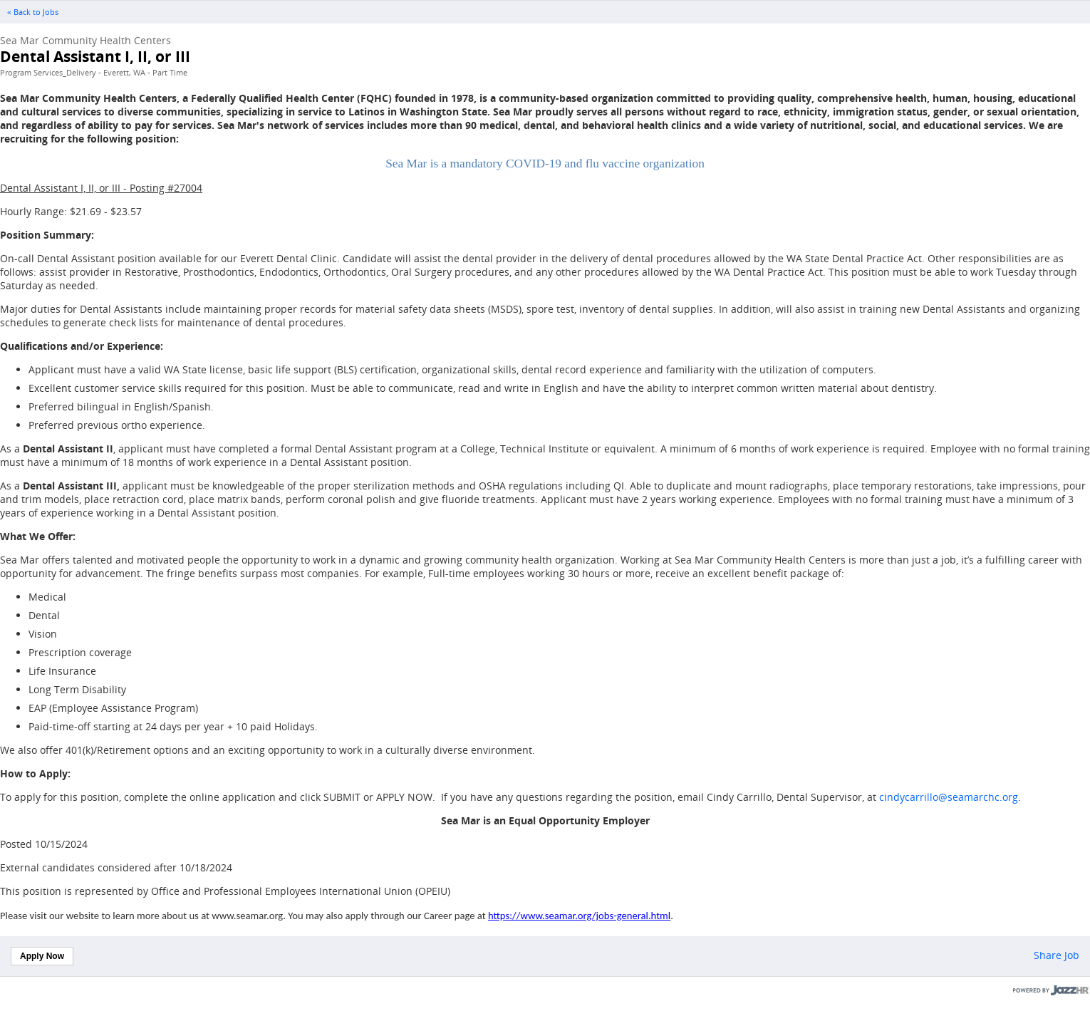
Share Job (1056, 955)
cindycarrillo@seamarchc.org (948, 797)
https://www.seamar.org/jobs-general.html (579, 915)
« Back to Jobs (32, 12)
